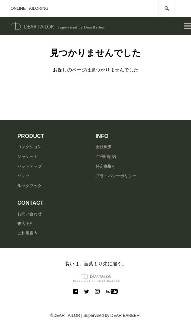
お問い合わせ (29, 213)
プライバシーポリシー (116, 176)
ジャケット (27, 156)
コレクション (29, 146)
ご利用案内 (27, 233)
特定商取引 (106, 166)
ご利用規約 (106, 156)
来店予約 (25, 223)
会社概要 (104, 146)
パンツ (23, 176)
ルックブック (29, 185)
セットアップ (29, 166)
